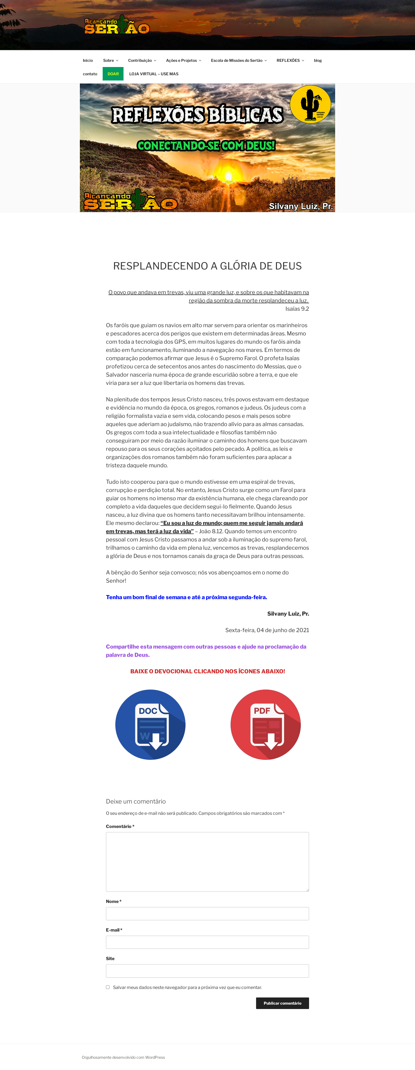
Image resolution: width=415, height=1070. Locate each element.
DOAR (113, 73)
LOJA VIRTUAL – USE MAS (153, 73)
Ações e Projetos (184, 60)
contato (90, 73)
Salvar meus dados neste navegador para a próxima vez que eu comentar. (187, 987)
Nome (114, 901)
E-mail (114, 930)
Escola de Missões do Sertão (239, 60)
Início (88, 60)
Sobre (111, 60)
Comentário (120, 826)
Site (110, 958)
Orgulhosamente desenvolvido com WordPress (123, 1057)
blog (318, 60)
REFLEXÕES (291, 60)
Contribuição (142, 60)
